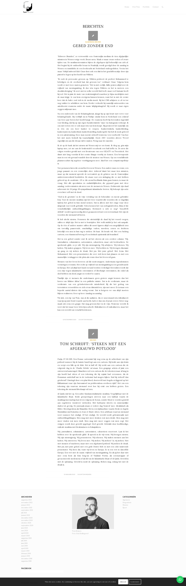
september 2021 (27, 510)
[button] (180, 579)
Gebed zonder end (93, 45)
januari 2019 (25, 556)
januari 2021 (25, 515)
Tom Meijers (87, 319)
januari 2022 (25, 505)
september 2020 (27, 525)
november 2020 (27, 520)
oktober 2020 (26, 523)
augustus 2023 (26, 500)
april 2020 (24, 533)
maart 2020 (25, 536)
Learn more (134, 582)
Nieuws (98, 42)
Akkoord (123, 582)
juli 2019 (24, 541)
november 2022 (27, 503)
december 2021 (26, 508)
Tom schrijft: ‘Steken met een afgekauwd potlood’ (93, 346)
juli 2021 (24, 513)
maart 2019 (25, 551)
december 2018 (26, 559)
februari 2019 (26, 553)
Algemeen (89, 42)
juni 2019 (24, 543)
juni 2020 (24, 528)
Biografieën (127, 503)
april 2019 (24, 548)
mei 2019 (24, 546)
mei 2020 (24, 531)
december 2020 (27, 518)
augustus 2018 (26, 561)
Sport (125, 508)
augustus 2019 (26, 538)
